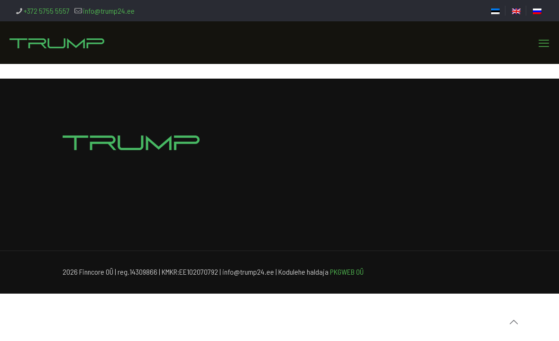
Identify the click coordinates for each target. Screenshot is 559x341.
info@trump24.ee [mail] (109, 10)
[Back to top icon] (513, 322)
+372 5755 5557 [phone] (47, 10)
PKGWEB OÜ (347, 271)
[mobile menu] (544, 43)
